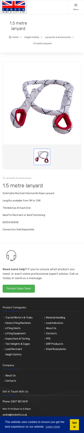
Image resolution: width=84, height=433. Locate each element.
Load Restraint (13, 349)
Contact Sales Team (19, 288)
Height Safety (31, 37)
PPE (48, 338)
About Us (51, 328)
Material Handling (55, 317)
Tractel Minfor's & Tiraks (19, 317)
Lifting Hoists (13, 328)
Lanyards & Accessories (58, 37)
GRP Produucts (54, 343)
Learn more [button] (53, 426)
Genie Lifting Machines (18, 323)
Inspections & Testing (17, 338)
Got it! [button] (74, 424)
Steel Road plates (56, 349)
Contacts (51, 333)
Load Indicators (54, 323)
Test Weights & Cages (17, 343)
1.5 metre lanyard (42, 43)
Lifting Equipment (15, 333)
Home (15, 37)
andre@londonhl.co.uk (15, 414)
